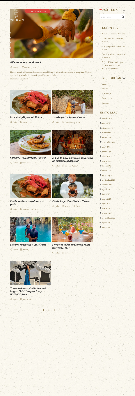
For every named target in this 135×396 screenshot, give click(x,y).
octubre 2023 (107, 259)
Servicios (81, 7)
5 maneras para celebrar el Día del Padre (28, 319)
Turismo (105, 177)
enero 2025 (106, 197)
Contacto (121, 7)
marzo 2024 (106, 235)
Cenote (104, 158)
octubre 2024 (107, 211)
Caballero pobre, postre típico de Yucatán (28, 232)
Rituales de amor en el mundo (26, 136)
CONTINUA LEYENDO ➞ (20, 154)
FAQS (92, 7)
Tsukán (37, 7)
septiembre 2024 (108, 216)
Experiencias (50, 7)
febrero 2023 (107, 287)
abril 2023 (106, 278)
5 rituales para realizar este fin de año (69, 192)
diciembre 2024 (108, 202)
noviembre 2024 (108, 207)
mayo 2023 (106, 273)
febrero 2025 (107, 193)
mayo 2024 (106, 226)
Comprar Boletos (38, 11)
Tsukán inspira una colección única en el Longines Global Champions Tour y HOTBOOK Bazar (28, 366)
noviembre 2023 (108, 254)
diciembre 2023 (108, 249)
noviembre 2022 (108, 292)
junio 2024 (106, 221)
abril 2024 (106, 230)
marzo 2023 (106, 282)
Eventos (105, 163)
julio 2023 (106, 268)
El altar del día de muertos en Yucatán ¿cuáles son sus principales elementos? (113, 139)
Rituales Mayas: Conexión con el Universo (71, 276)
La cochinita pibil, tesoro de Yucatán (26, 192)
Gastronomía (107, 172)
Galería (110, 7)
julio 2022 (106, 301)
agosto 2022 (106, 297)
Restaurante (67, 7)
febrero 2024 (107, 240)
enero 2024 (106, 245)
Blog (100, 7)
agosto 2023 (106, 263)
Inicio (28, 7)
